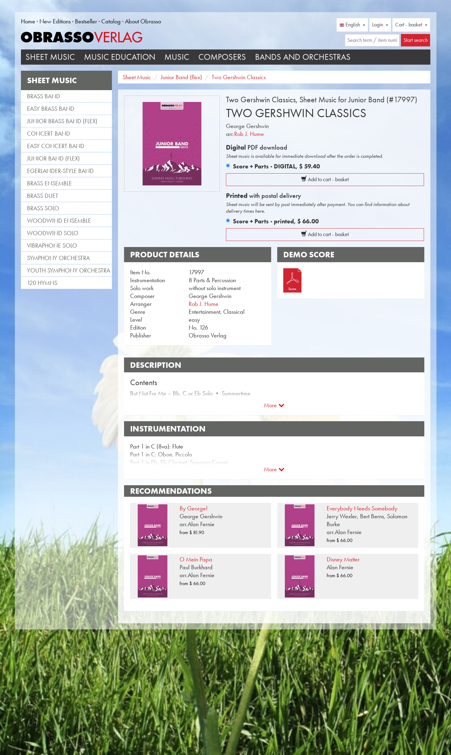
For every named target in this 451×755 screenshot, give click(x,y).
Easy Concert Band (55, 146)
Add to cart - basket (325, 179)
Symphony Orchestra (58, 258)
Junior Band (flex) (53, 158)
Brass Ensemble (49, 183)
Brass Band (43, 96)
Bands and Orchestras (303, 57)
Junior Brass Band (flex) (62, 121)
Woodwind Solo (52, 233)
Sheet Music (50, 57)
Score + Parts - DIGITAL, (276, 166)
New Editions (55, 21)
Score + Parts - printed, (276, 221)
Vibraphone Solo (52, 245)
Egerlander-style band (60, 170)
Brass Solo (43, 208)
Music (176, 57)
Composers (222, 57)
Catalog (111, 21)
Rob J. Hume (249, 133)
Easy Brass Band (50, 108)
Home (28, 21)
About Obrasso (143, 21)
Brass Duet (42, 195)
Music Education (119, 57)
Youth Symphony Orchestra (68, 270)
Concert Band (48, 133)
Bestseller (86, 21)
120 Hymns (42, 282)
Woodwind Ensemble (59, 220)
